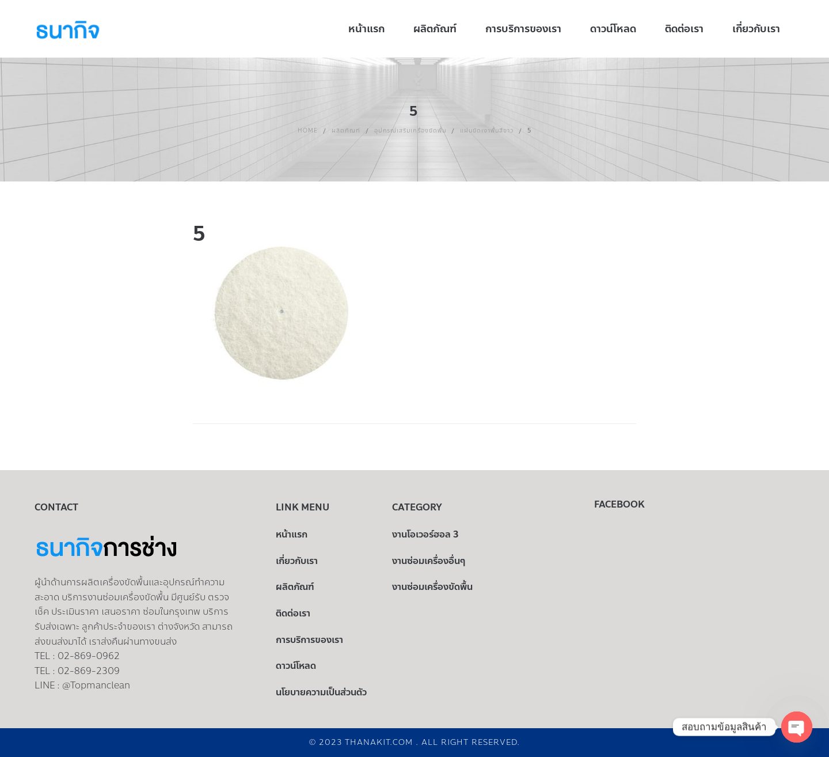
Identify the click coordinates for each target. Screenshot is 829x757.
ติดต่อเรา (293, 613)
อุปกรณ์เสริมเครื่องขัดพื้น (410, 130)
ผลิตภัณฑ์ (346, 130)
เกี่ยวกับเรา (297, 561)
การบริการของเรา (309, 640)
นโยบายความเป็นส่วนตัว (321, 692)
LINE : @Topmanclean (82, 685)
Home (308, 130)
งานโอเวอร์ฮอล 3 (425, 534)
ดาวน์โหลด (296, 665)
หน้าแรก (291, 534)
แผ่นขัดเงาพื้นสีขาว (487, 130)
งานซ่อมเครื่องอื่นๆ (428, 561)
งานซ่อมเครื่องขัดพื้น (432, 587)
